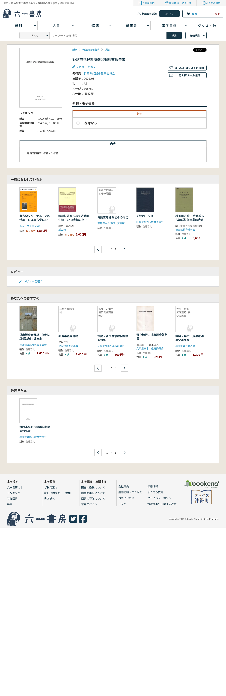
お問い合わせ (126, 498)
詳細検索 (195, 35)
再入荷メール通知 (189, 75)
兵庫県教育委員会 (185, 346)
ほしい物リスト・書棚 (57, 493)
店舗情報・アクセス (180, 3)
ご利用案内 (148, 3)
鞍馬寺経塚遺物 (68, 336)
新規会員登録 (149, 13)
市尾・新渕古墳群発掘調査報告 (113, 338)
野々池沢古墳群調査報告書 (151, 336)
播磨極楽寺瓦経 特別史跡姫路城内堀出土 (34, 336)
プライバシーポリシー (160, 498)
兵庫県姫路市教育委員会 (99, 73)
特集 (9, 504)
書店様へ (49, 498)
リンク (122, 504)
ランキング (13, 493)
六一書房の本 (15, 487)
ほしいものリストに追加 (189, 68)
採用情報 (152, 486)
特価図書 (12, 498)
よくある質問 (213, 3)
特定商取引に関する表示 (162, 504)
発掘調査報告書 (91, 49)
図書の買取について (93, 498)
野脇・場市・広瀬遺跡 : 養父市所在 (190, 338)
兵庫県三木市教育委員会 (149, 348)
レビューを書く (86, 66)
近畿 (107, 49)
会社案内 (123, 486)
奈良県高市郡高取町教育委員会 (114, 346)
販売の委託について (93, 487)
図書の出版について (93, 493)
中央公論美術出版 (68, 345)
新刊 (74, 49)
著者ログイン (89, 504)
